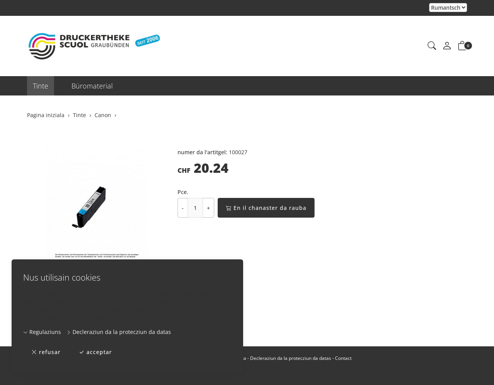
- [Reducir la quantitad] (183, 207)
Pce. (183, 192)
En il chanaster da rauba (266, 208)
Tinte (40, 85)
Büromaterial (92, 85)
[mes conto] (447, 46)
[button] (432, 46)
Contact (343, 358)
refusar (46, 352)
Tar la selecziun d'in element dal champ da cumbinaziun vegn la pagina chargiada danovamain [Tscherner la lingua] (448, 7)
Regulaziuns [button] (42, 332)
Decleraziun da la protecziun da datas (118, 332)
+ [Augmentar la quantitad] (208, 207)
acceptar (95, 352)
